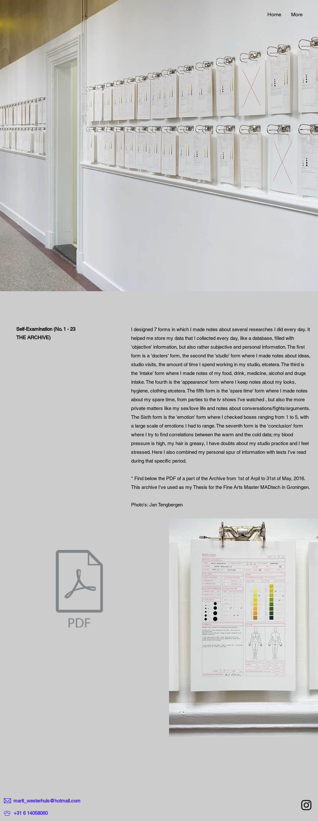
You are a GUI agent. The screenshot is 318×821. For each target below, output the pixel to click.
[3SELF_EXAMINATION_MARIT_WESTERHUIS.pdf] (79, 589)
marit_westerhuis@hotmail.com (46, 800)
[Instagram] (306, 805)
